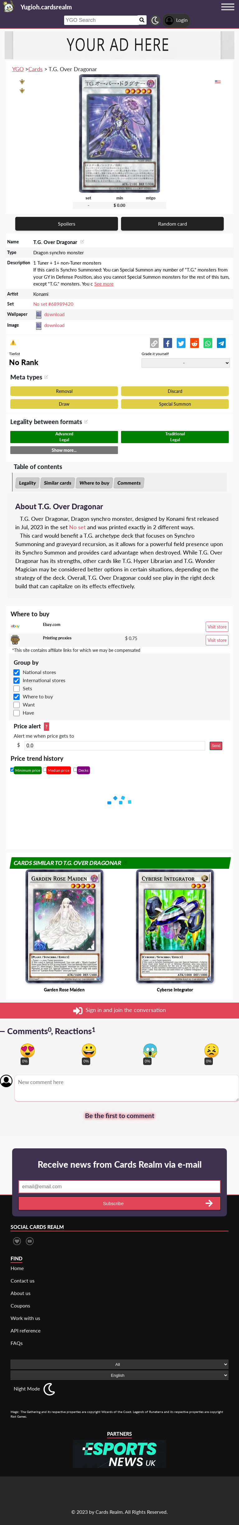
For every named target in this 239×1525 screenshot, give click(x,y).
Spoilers (66, 224)
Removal (64, 391)
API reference (25, 1330)
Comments (129, 483)
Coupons (20, 1305)
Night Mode (27, 1388)
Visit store (217, 626)
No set (77, 527)
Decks (83, 770)
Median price (58, 770)
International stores (44, 680)
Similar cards (58, 483)
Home (17, 1268)
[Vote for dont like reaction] (211, 1050)
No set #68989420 (53, 304)
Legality (27, 483)
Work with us (25, 1318)
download (54, 314)
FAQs (17, 1343)
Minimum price (27, 770)
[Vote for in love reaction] (27, 1050)
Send (216, 746)
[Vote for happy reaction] (88, 1050)
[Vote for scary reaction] (150, 1050)
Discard (175, 391)
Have (28, 713)
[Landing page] (9, 6)
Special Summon (175, 404)
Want (29, 704)
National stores (39, 672)
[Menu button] (227, 12)
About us (20, 1293)
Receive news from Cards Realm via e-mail (120, 1164)
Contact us (23, 1280)
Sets (27, 688)
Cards (35, 69)
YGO (18, 69)
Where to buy (94, 483)
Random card (172, 224)
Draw (64, 404)
